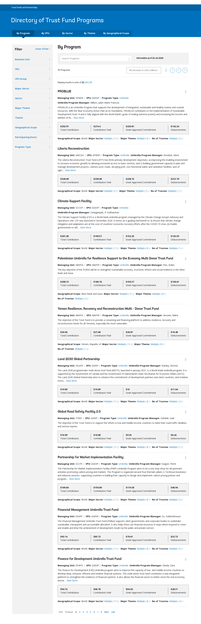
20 (86, 83)
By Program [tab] (23, 33)
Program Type (23, 146)
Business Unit (22, 59)
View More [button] (78, 117)
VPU (17, 69)
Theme (19, 117)
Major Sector (22, 88)
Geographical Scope (26, 127)
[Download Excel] (172, 70)
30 (91, 83)
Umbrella (123, 97)
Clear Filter (42, 48)
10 (83, 83)
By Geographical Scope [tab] (116, 33)
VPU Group (21, 78)
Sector (18, 98)
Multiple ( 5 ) (110, 190)
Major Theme (22, 107)
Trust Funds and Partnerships (24, 7)
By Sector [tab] (67, 33)
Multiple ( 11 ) (111, 138)
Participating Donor (26, 137)
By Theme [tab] (89, 33)
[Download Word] (184, 70)
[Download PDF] (178, 70)
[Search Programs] (96, 58)
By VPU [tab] (45, 33)
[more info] (84, 98)
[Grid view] (166, 70)
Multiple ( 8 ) (143, 138)
